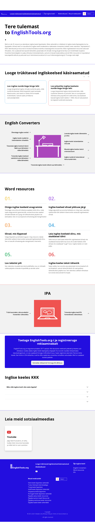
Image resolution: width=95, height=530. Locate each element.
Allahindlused (62, 14)
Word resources (78, 470)
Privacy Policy (47, 514)
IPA (74, 472)
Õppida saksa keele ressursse (38, 496)
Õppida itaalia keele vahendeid (38, 503)
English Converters (79, 468)
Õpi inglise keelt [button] (49, 14)
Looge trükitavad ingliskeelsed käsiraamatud (52, 464)
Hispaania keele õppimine (37, 492)
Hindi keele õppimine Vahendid (38, 489)
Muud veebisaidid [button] (75, 14)
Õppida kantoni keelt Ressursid (38, 498)
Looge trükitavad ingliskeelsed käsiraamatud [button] (25, 14)
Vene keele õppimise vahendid (38, 483)
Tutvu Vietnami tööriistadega (38, 485)
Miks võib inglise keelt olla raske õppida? (22, 387)
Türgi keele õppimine (35, 487)
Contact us (64, 514)
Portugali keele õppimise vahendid (39, 494)
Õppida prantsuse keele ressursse (39, 500)
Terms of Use (57, 514)
